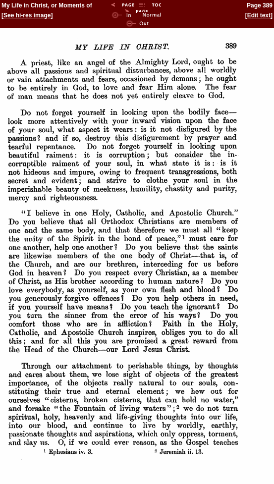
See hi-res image (27, 15)
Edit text (259, 15)
